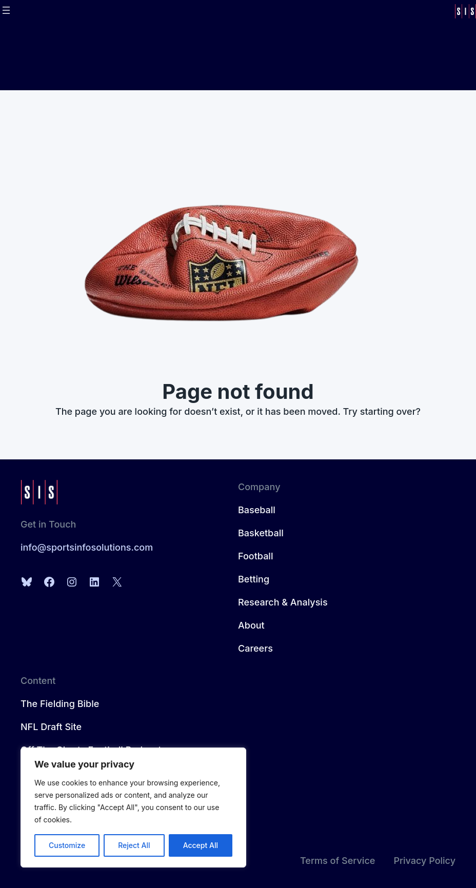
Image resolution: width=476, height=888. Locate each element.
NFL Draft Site (51, 726)
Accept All (200, 845)
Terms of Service (337, 860)
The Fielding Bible (60, 703)
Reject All (134, 845)
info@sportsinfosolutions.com (87, 547)
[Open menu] (6, 10)
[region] (133, 807)
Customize (67, 845)
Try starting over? (382, 411)
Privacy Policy (424, 860)
